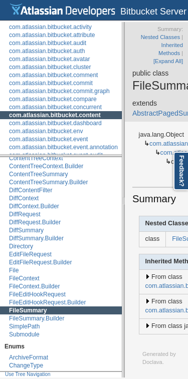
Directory (21, 246)
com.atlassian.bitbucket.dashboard (55, 123)
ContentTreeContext (36, 158)
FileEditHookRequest (37, 294)
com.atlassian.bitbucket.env (46, 131)
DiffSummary (26, 230)
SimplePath (24, 326)
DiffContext (24, 198)
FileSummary (28, 310)
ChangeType (26, 365)
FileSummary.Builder (36, 318)
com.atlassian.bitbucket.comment (53, 75)
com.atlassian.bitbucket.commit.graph (59, 91)
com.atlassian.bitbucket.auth (47, 51)
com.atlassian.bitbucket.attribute (52, 35)
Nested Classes (160, 37)
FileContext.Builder (34, 286)
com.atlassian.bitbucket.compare (53, 99)
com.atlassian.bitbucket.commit (51, 83)
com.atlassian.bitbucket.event (48, 139)
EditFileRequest (30, 254)
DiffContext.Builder (34, 206)
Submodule (24, 334)
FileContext (24, 278)
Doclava (152, 362)
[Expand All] (168, 61)
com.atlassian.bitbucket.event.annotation (63, 147)
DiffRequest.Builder (35, 222)
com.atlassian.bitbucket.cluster (50, 67)
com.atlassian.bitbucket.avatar (49, 59)
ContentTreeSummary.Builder (48, 182)
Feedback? (181, 171)
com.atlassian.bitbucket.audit (47, 43)
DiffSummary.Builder (36, 238)
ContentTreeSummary (38, 174)
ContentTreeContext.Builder (46, 166)
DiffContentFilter (30, 190)
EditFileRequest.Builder (40, 262)
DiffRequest (24, 214)
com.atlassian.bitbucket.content (55, 115)
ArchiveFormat (28, 357)
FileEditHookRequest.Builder (47, 302)
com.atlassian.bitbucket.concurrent (55, 107)
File (14, 270)
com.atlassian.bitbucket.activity (50, 27)
